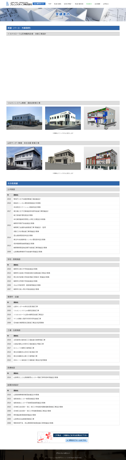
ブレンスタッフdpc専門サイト (55, 458)
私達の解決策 (79, 4)
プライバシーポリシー (63, 453)
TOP (49, 4)
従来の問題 (67, 4)
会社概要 (97, 4)
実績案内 (89, 4)
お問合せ (106, 4)
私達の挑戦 (57, 4)
